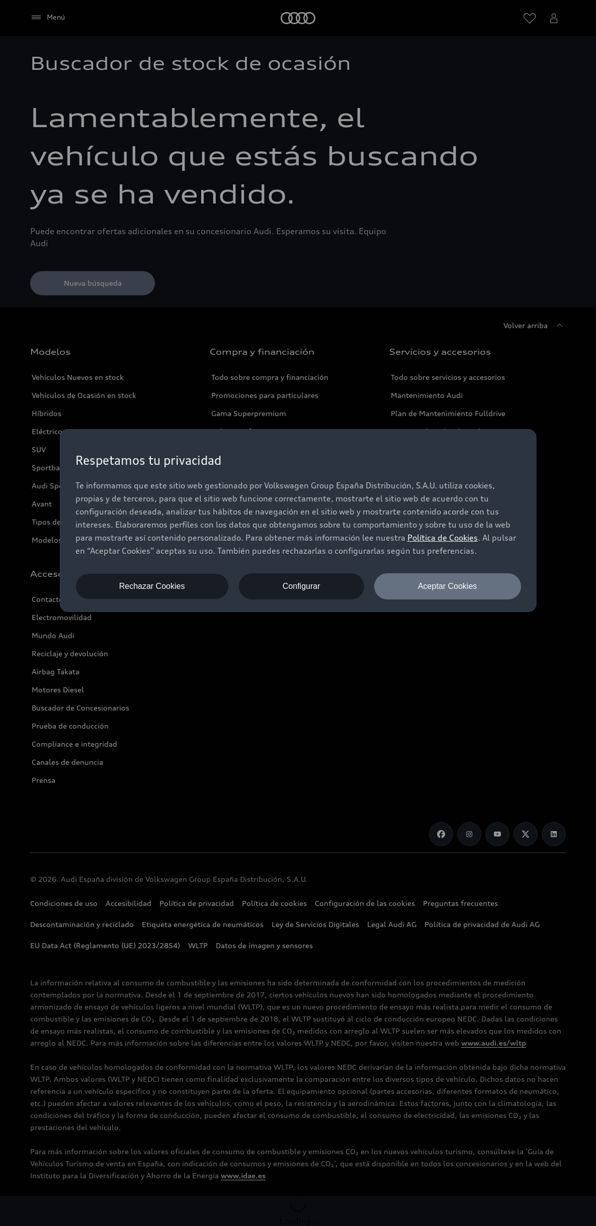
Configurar (301, 586)
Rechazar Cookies (152, 586)
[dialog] (298, 520)
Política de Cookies (442, 538)
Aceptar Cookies (447, 586)
